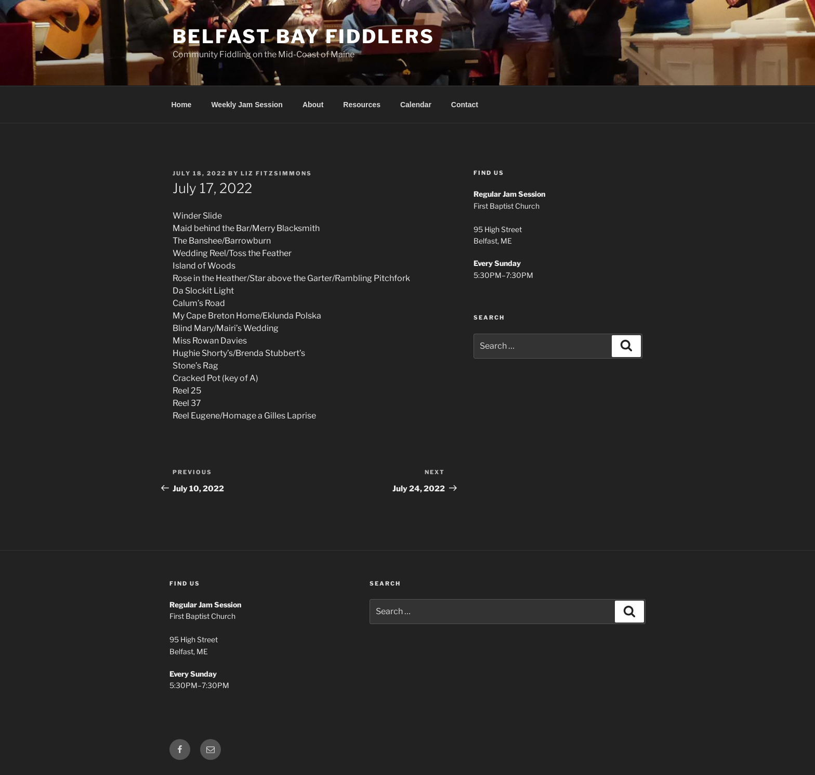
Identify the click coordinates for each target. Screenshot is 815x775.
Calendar (415, 104)
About (313, 104)
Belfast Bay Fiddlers (304, 36)
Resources (361, 104)
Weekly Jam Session (246, 104)
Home (182, 104)
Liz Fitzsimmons (276, 173)
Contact (464, 104)
